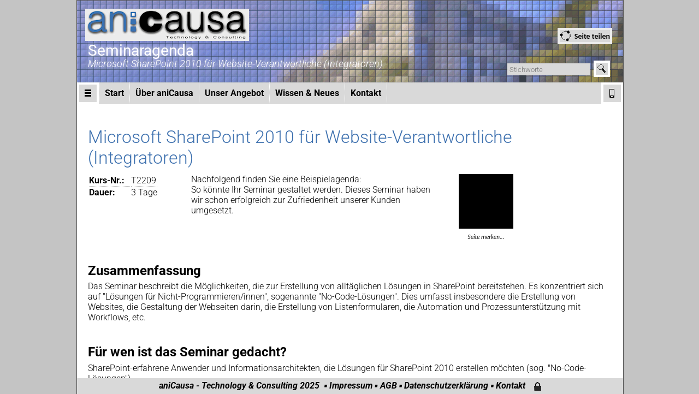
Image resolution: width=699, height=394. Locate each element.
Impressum (350, 385)
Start (114, 93)
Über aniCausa (164, 93)
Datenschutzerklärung (446, 385)
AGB (388, 385)
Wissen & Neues (307, 93)
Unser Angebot (234, 93)
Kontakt (366, 93)
